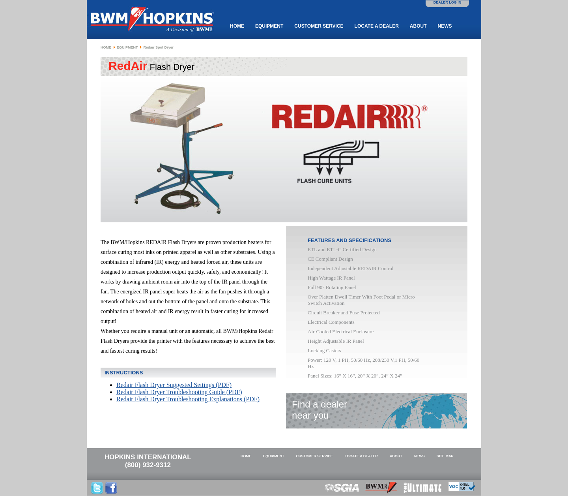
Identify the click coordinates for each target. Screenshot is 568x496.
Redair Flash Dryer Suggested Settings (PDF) (174, 384)
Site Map (445, 456)
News (444, 26)
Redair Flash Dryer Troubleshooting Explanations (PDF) (188, 399)
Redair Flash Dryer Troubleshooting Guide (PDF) (179, 392)
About (418, 26)
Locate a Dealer (377, 26)
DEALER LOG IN (447, 2)
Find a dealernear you (319, 410)
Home (237, 26)
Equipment (269, 26)
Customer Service (318, 26)
